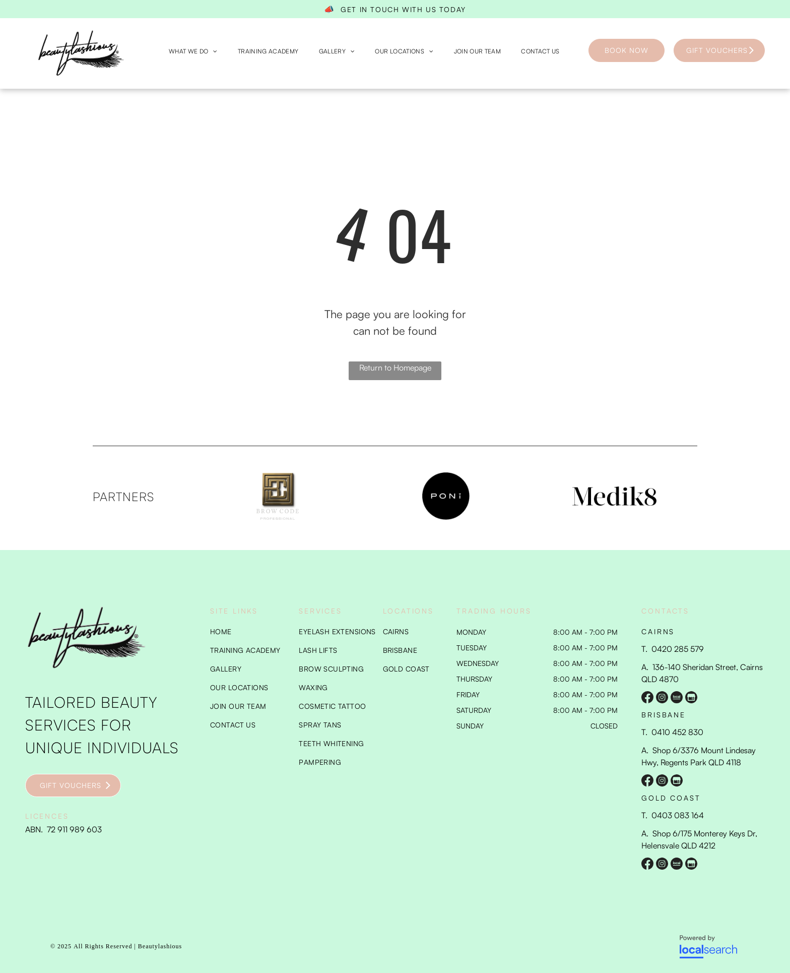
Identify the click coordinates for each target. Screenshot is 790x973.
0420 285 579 (677, 649)
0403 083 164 (677, 815)
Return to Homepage (395, 367)
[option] (278, 496)
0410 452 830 (677, 732)
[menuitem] (193, 51)
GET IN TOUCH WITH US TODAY (403, 9)
